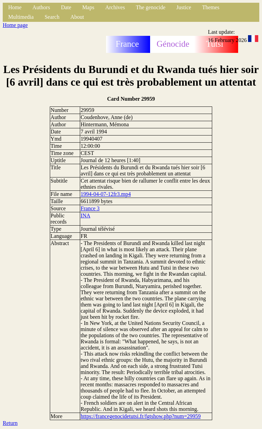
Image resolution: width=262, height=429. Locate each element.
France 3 (90, 208)
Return (10, 423)
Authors (41, 7)
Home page (15, 25)
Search (52, 17)
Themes (210, 7)
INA (85, 215)
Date (66, 7)
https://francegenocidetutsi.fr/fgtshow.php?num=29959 (141, 416)
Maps (88, 7)
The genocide (150, 7)
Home (14, 7)
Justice (183, 7)
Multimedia (21, 17)
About (77, 17)
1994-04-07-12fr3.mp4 (106, 194)
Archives (115, 7)
